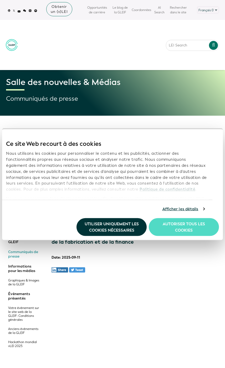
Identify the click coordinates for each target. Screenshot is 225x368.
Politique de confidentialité (167, 189)
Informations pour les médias (21, 268)
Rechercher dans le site (178, 10)
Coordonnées (141, 10)
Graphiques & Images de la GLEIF (23, 282)
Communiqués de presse (23, 254)
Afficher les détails (180, 209)
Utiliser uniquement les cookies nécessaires (112, 227)
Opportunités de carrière (97, 10)
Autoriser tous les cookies (184, 227)
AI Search (159, 10)
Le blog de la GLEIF (120, 10)
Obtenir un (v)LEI (59, 9)
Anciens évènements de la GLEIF (23, 331)
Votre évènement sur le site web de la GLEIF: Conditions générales (23, 314)
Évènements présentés (19, 296)
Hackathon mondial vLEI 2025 (22, 344)
